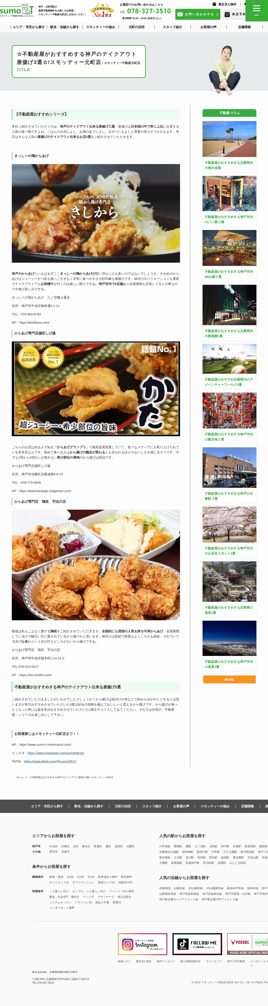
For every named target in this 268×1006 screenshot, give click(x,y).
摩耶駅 (178, 846)
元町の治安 (123, 806)
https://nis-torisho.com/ (35, 675)
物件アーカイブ (166, 961)
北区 (76, 846)
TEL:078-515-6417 (25, 666)
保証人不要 (102, 902)
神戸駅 (225, 846)
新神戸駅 (202, 852)
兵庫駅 (237, 846)
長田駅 (201, 857)
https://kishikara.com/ (34, 322)
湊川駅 (190, 857)
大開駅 (163, 862)
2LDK (80, 876)
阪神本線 (252, 888)
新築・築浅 (56, 876)
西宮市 (53, 851)
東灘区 (98, 846)
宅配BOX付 (125, 882)
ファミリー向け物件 (121, 891)
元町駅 (213, 846)
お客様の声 (181, 806)
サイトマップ (214, 961)
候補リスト (124, 961)
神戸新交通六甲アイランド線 (220, 899)
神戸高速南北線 (212, 893)
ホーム (20, 777)
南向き (75, 896)
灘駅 (188, 846)
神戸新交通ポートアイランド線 (178, 899)
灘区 (108, 846)
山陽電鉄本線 (167, 893)
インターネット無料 (61, 907)
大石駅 (178, 857)
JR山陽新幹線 (215, 888)
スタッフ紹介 (152, 806)
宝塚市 (65, 851)
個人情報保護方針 (190, 961)
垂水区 (86, 846)
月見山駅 (253, 857)
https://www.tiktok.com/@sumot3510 (50, 761)
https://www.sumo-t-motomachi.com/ (45, 744)
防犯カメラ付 (106, 882)
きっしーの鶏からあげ (28, 297)
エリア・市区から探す (47, 806)
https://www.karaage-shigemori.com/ (45, 491)
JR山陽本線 (195, 888)
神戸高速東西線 (189, 893)
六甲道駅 (164, 846)
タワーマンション (83, 882)
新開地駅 (176, 862)
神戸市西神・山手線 (237, 893)
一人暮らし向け (59, 891)
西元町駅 (208, 862)
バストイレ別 (83, 902)
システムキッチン (60, 902)
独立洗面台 (125, 896)
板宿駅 (225, 857)
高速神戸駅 (193, 862)
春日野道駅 (247, 852)
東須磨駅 (238, 857)
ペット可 (88, 896)
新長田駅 (250, 846)
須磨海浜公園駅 (169, 852)
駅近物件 (126, 876)
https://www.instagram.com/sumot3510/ (56, 753)
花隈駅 (222, 862)
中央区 (53, 846)
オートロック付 (59, 882)
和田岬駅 (187, 852)
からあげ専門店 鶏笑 (28, 650)
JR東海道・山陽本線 (172, 888)
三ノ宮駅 (200, 846)
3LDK (91, 876)
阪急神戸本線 (235, 888)
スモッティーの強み (215, 806)
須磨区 (130, 846)
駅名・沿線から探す (88, 806)
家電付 (117, 902)
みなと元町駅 (237, 862)
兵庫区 (65, 846)
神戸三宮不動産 (236, 961)
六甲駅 (215, 852)
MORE (229, 679)
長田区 (119, 846)
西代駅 (213, 857)
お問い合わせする (199, 14)
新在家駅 (164, 857)
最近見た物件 (227, 4)
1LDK (70, 876)
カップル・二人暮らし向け (89, 891)
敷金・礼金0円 (58, 896)
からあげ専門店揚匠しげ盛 (31, 466)
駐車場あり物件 (108, 876)
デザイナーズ (105, 896)
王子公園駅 (230, 852)
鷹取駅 (263, 846)
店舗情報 (247, 806)
